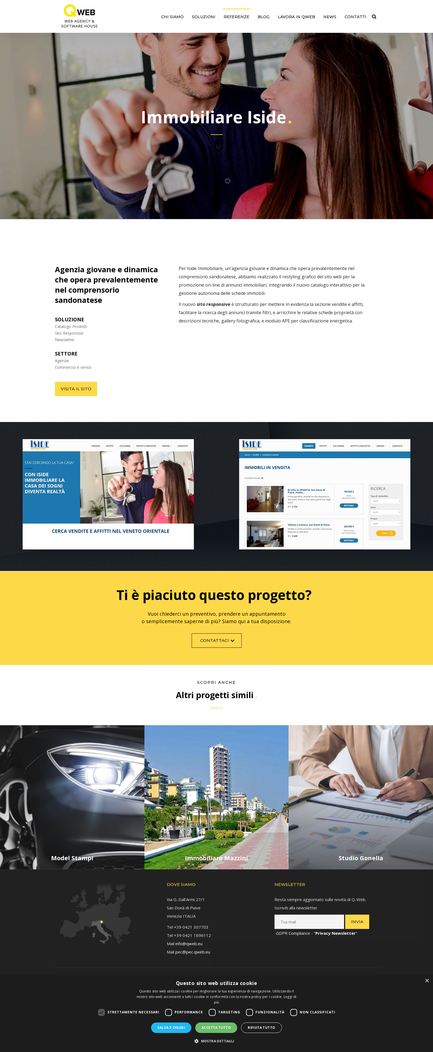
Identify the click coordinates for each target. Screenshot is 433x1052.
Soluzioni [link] (203, 16)
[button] (216, 1041)
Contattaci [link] (218, 645)
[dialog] (216, 1013)
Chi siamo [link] (172, 16)
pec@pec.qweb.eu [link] (192, 946)
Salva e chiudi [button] (171, 1027)
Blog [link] (264, 16)
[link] (79, 16)
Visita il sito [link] (71, 388)
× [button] (427, 981)
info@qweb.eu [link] (188, 938)
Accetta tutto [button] (216, 1027)
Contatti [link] (355, 16)
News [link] (329, 16)
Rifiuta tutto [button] (261, 1027)
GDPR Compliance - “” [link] (316, 927)
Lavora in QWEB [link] (296, 16)
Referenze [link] (236, 16)
